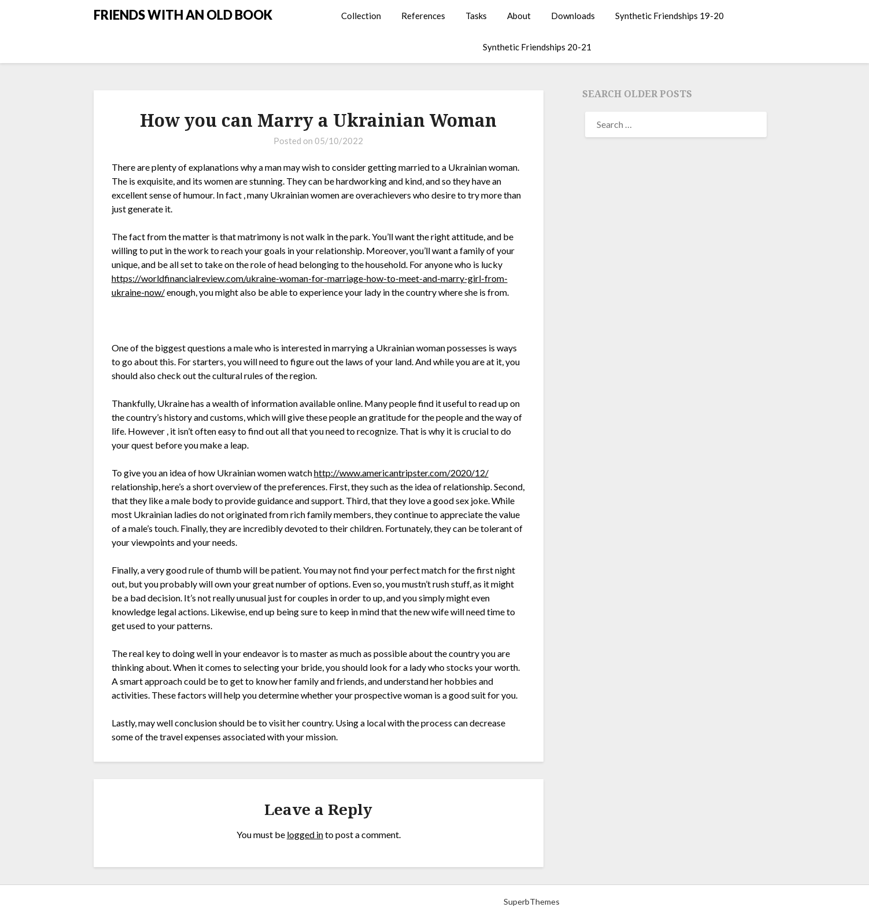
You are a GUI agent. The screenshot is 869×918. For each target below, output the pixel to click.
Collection (361, 15)
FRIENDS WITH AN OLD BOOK (183, 15)
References (423, 15)
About (519, 15)
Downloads (573, 15)
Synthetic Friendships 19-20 (669, 15)
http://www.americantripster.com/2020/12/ (401, 472)
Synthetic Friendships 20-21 (537, 47)
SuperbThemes (532, 901)
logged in (305, 834)
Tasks (476, 15)
